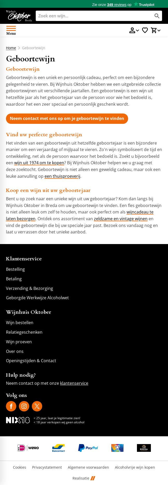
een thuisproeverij (62, 176)
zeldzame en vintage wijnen (121, 219)
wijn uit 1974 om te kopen (39, 163)
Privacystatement (47, 467)
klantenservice (74, 383)
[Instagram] (24, 406)
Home (11, 48)
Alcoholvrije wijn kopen (135, 467)
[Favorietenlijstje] (145, 30)
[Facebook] (11, 406)
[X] (37, 406)
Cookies (19, 467)
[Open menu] (11, 30)
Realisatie (83, 478)
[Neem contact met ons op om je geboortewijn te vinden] (67, 118)
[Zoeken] (89, 16)
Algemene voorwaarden (88, 467)
